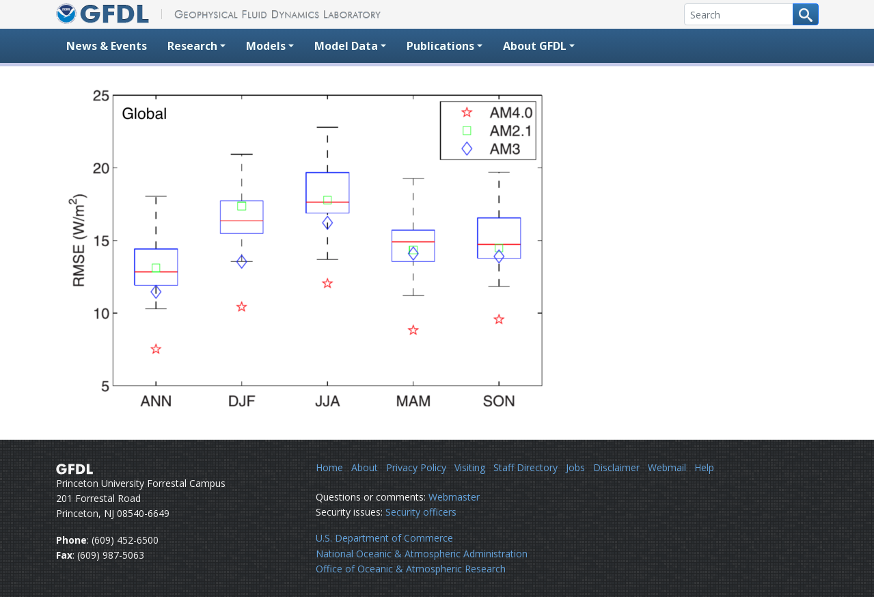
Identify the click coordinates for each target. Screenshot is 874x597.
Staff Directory (525, 467)
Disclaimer (616, 467)
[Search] (738, 14)
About (364, 467)
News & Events (106, 45)
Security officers (420, 511)
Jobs (575, 467)
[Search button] (806, 14)
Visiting (469, 467)
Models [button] (266, 45)
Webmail (667, 467)
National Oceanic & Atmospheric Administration (422, 553)
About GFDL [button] (534, 45)
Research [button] (192, 45)
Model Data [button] (346, 45)
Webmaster (454, 496)
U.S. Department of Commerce (384, 537)
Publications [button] (440, 45)
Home (329, 467)
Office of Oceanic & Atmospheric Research (411, 568)
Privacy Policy (416, 467)
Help (704, 467)
